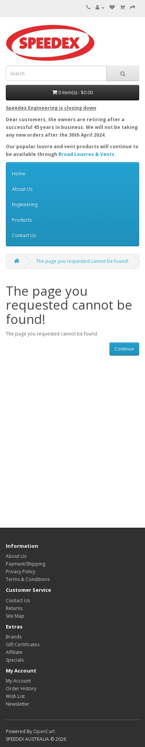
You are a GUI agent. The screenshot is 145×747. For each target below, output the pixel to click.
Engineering (25, 204)
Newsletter (17, 704)
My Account (18, 681)
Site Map (15, 616)
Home (19, 173)
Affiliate (14, 652)
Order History (21, 688)
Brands (14, 637)
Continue (124, 349)
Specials (15, 660)
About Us (22, 189)
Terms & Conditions (27, 579)
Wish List (15, 696)
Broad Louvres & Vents (86, 154)
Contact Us (24, 235)
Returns (14, 608)
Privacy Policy (20, 571)
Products (22, 220)
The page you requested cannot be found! (82, 261)
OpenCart (44, 731)
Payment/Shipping (25, 564)
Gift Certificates (22, 644)
